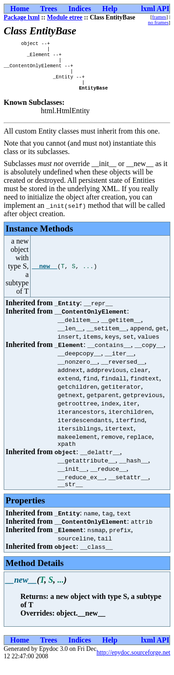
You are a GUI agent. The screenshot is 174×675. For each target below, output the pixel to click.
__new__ (45, 274)
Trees (49, 9)
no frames (158, 22)
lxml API (155, 9)
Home (19, 9)
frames (159, 16)
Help (109, 9)
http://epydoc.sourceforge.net (133, 663)
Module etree (64, 17)
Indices (79, 9)
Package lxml (21, 17)
